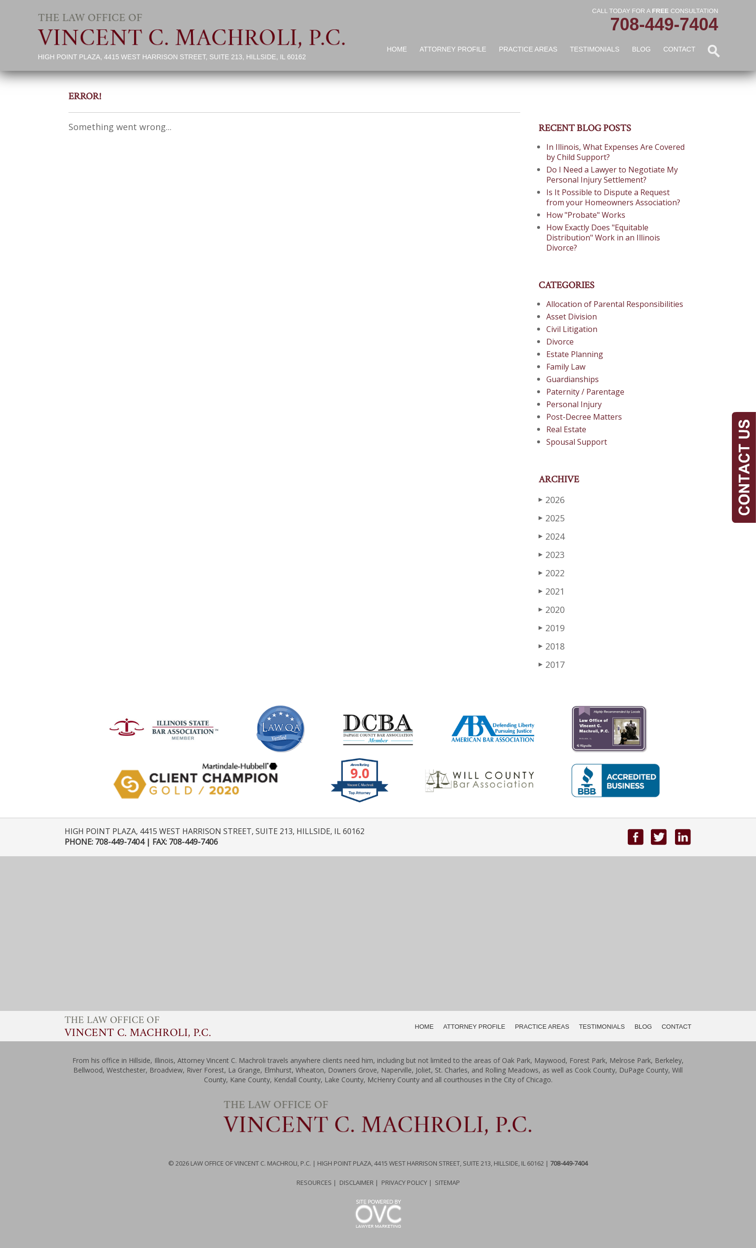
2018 (552, 645)
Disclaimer (356, 1182)
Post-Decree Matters (584, 417)
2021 (552, 590)
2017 (552, 664)
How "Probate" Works (585, 215)
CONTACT (676, 1026)
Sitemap (447, 1182)
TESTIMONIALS (602, 1026)
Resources (314, 1182)
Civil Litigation (571, 329)
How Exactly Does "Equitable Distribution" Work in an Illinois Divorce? (603, 237)
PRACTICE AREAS (542, 1026)
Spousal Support (576, 442)
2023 (552, 554)
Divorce (560, 341)
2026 (552, 499)
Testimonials (595, 49)
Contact (679, 49)
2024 (552, 536)
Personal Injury (574, 404)
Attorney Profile (452, 49)
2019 (552, 627)
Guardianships (572, 379)
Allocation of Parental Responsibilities (614, 304)
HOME (424, 1026)
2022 (552, 572)
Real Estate (566, 429)
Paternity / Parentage (585, 391)
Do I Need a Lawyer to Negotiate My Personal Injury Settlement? (612, 174)
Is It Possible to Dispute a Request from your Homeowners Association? (613, 197)
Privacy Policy (404, 1182)
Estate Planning (574, 354)
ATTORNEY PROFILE (474, 1026)
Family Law (565, 366)
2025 (552, 517)
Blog (641, 49)
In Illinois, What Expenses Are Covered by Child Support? (615, 152)
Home (397, 49)
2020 (552, 609)
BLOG (643, 1026)
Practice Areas (528, 49)
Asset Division (571, 316)
